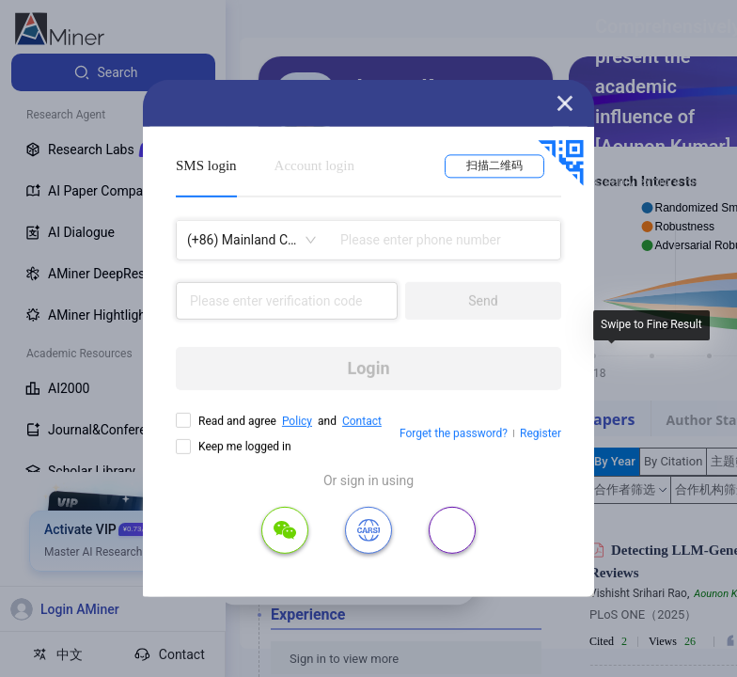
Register (540, 433)
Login (368, 368)
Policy (297, 421)
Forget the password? (454, 433)
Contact (362, 421)
